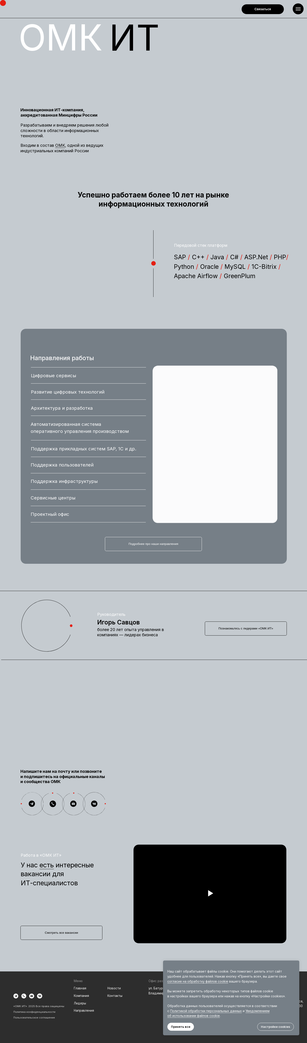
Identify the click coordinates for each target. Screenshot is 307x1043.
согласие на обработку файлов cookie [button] (197, 981)
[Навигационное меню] (298, 8)
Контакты (114, 996)
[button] (263, 9)
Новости (114, 988)
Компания (81, 996)
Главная (80, 988)
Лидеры (80, 1003)
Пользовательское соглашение (34, 1017)
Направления (84, 1010)
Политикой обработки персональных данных (206, 1011)
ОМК (60, 145)
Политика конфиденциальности (34, 1011)
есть (47, 865)
